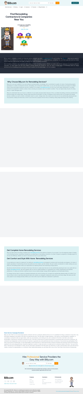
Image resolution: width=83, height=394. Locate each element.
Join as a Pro (75, 3)
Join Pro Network (58, 379)
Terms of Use (76, 391)
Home (31, 379)
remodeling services (47, 58)
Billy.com (65, 58)
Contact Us (32, 382)
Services (44, 379)
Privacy (71, 391)
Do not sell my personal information (46, 383)
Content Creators (58, 382)
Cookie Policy (32, 384)
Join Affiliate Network (59, 381)
